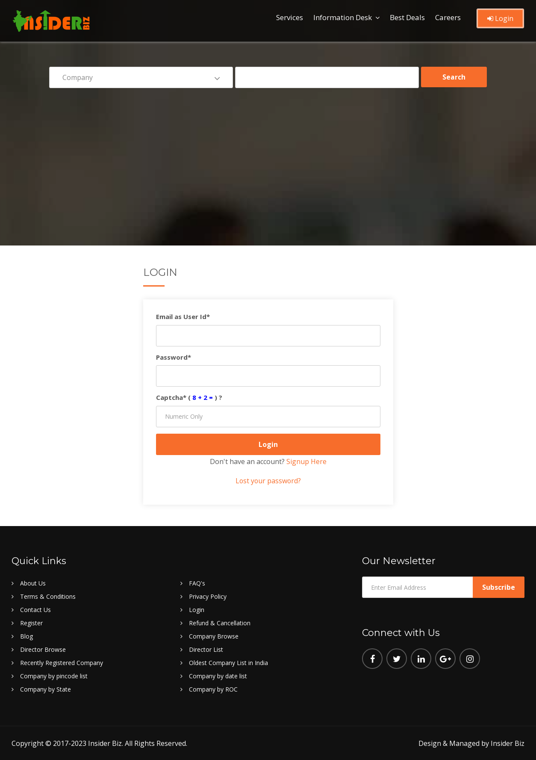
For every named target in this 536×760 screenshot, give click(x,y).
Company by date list (218, 675)
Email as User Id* (183, 316)
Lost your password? (268, 480)
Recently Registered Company (61, 662)
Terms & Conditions (48, 596)
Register (31, 622)
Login (500, 18)
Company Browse (214, 636)
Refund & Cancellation (219, 622)
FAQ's (197, 583)
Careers (448, 17)
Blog (26, 636)
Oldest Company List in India (228, 662)
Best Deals (407, 17)
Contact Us (35, 609)
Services (289, 17)
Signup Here (306, 461)
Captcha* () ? (189, 397)
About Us (33, 583)
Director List (206, 649)
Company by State (45, 689)
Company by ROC (213, 689)
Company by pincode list (54, 675)
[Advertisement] (268, 161)
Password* (173, 357)
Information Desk (342, 17)
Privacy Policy (208, 596)
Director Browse (43, 649)
